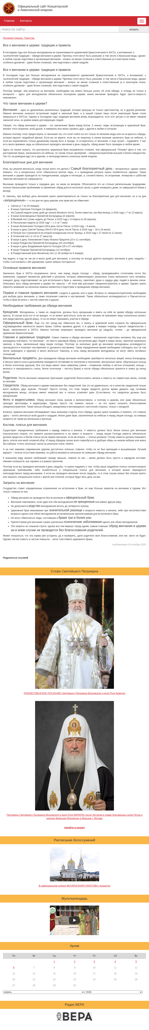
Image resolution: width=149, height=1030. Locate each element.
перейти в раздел (74, 827)
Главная (9, 20)
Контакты (26, 20)
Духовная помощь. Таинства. (19, 38)
